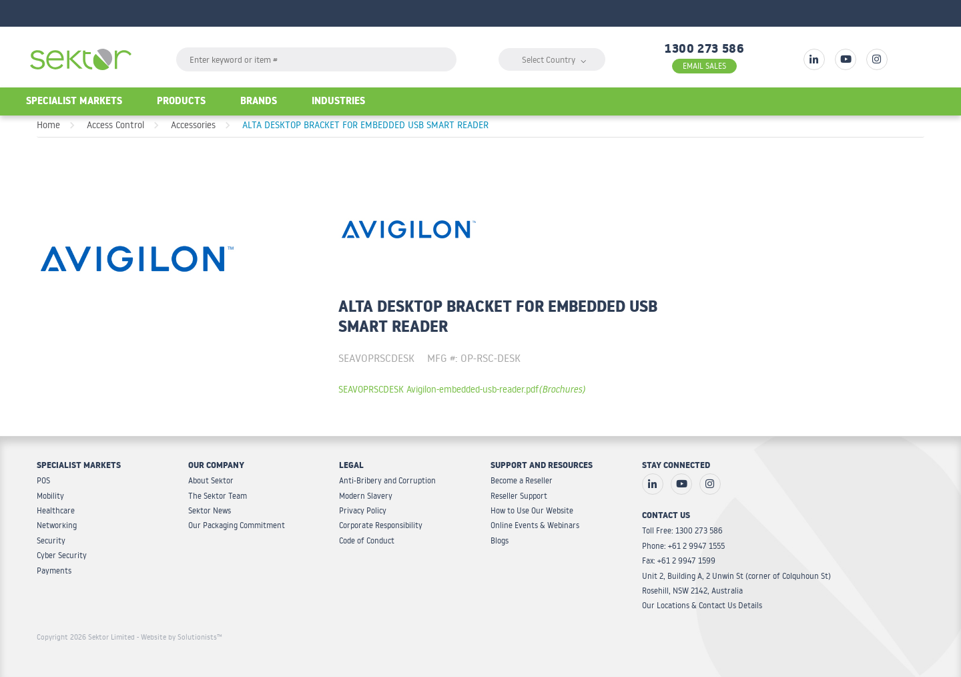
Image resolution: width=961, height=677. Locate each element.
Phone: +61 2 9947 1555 (683, 546)
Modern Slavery (365, 496)
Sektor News (209, 510)
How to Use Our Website (532, 510)
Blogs (500, 540)
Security (51, 540)
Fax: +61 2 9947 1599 (678, 560)
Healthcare (56, 510)
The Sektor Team (217, 496)
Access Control (115, 125)
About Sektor (211, 480)
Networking (57, 525)
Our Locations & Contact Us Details (702, 605)
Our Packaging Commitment (236, 525)
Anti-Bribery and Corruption (387, 480)
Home (48, 125)
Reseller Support (519, 496)
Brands (258, 102)
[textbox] (316, 59)
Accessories (193, 125)
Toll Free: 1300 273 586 (682, 530)
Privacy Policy (362, 510)
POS (43, 480)
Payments (54, 571)
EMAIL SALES (704, 66)
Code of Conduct (366, 540)
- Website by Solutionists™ (179, 637)
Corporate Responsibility (380, 525)
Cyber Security (62, 555)
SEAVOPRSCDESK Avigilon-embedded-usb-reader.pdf (461, 389)
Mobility (50, 496)
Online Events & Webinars (535, 525)
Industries (338, 102)
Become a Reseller (522, 480)
